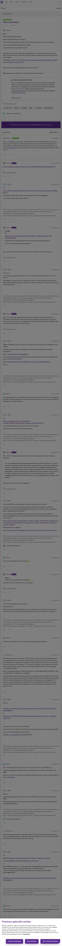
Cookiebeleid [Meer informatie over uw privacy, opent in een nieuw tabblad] (26, 934)
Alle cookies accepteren (50, 941)
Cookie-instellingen (14, 941)
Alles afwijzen (31, 941)
